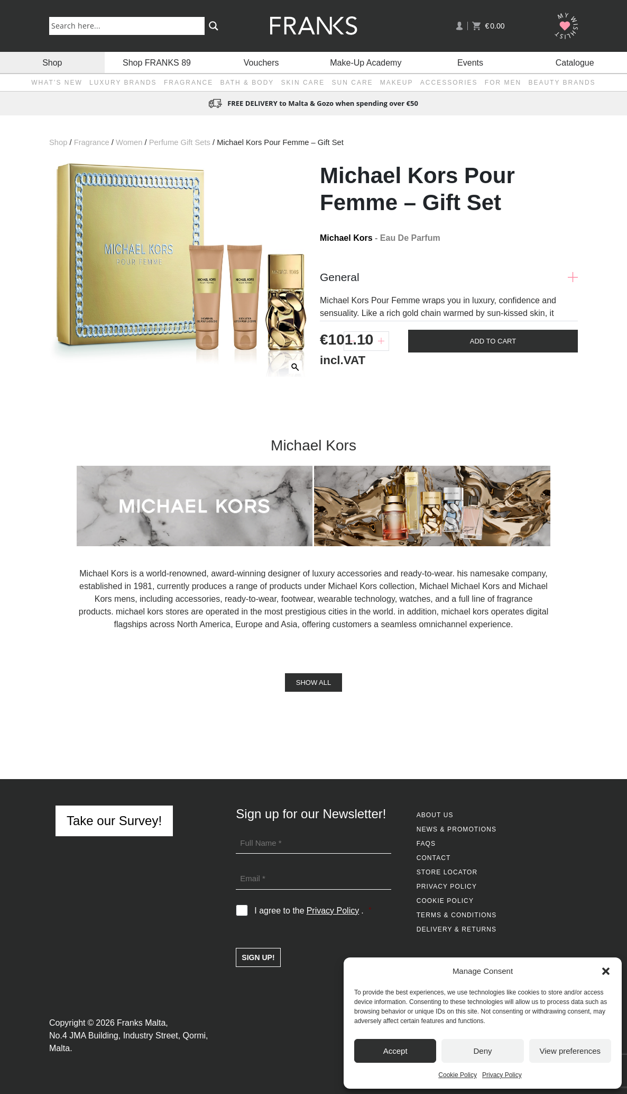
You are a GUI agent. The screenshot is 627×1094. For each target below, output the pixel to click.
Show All (313, 682)
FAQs (426, 843)
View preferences (570, 1050)
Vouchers (261, 62)
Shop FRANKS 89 (157, 62)
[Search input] (129, 25)
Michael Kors (346, 237)
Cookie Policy (457, 1075)
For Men (503, 82)
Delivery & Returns (456, 929)
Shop (52, 62)
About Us (435, 815)
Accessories (449, 82)
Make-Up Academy (365, 62)
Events (470, 62)
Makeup (396, 82)
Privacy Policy (502, 1075)
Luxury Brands (123, 82)
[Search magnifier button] (214, 26)
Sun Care (352, 82)
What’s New (56, 82)
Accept (395, 1050)
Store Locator (447, 872)
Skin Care (303, 82)
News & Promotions (456, 829)
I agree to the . (312, 911)
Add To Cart (493, 341)
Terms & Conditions (457, 915)
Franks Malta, (142, 1022)
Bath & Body (247, 82)
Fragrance (188, 82)
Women (129, 142)
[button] (606, 971)
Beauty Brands (561, 82)
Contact (434, 858)
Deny (482, 1050)
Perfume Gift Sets (179, 142)
